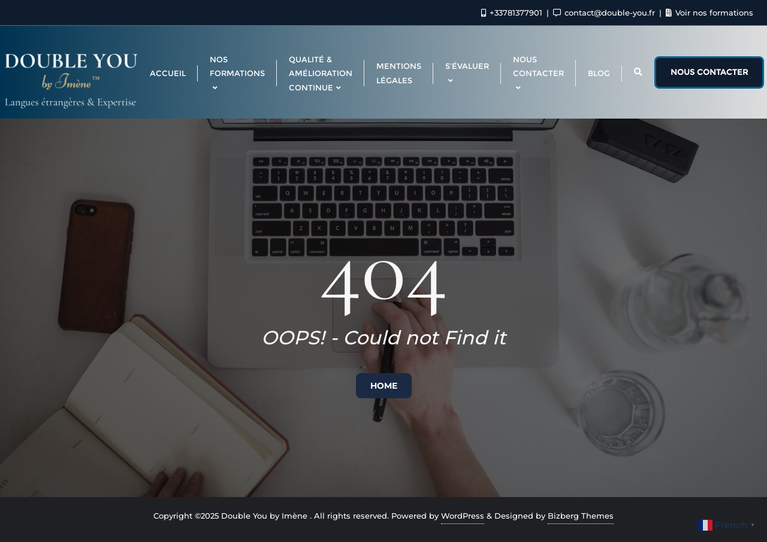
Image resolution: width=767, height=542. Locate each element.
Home (383, 385)
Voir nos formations (709, 12)
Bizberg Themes (581, 515)
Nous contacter (709, 72)
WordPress (462, 515)
